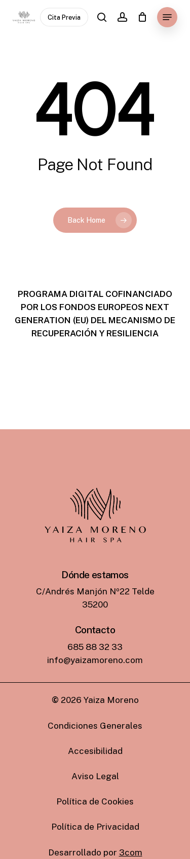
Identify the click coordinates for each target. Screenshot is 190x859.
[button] (167, 17)
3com (130, 852)
